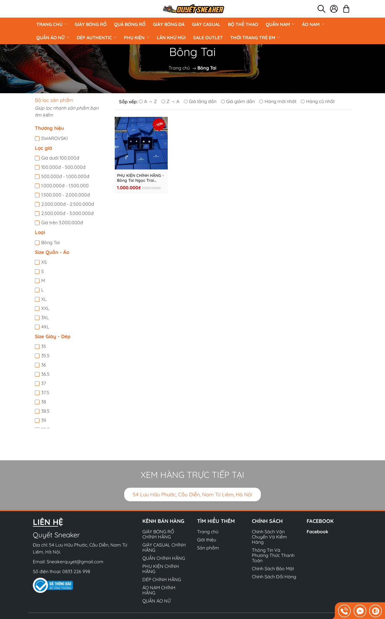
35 (43, 346)
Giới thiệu (206, 540)
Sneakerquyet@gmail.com (75, 561)
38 (43, 402)
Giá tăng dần (200, 101)
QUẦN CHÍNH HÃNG (163, 558)
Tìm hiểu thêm (216, 521)
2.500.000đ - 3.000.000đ (67, 213)
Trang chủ (51, 24)
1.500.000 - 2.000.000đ (65, 195)
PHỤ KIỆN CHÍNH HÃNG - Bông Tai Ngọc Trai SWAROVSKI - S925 (140, 178)
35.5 (45, 355)
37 (43, 383)
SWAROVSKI (54, 138)
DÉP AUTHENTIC (96, 37)
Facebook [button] (320, 521)
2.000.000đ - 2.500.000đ (67, 204)
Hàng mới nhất (277, 101)
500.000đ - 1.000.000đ (65, 176)
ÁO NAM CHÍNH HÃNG (158, 590)
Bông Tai (50, 242)
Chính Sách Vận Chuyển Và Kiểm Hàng (269, 537)
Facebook (317, 531)
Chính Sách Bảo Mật (273, 568)
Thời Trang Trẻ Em (255, 37)
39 (43, 420)
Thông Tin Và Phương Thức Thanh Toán (273, 555)
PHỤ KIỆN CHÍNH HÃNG (160, 568)
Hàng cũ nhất (318, 101)
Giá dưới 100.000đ (60, 158)
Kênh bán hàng (163, 521)
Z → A (170, 101)
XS (44, 262)
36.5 (45, 374)
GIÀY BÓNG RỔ (91, 24)
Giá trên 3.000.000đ (62, 222)
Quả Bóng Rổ (130, 24)
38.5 (45, 411)
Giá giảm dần (238, 101)
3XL (45, 317)
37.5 (45, 392)
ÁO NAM (313, 24)
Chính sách (267, 521)
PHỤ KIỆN (136, 37)
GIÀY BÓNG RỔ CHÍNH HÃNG (158, 534)
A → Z (148, 101)
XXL (45, 308)
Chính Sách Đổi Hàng (274, 576)
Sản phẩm (208, 548)
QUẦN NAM (280, 24)
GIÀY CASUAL (206, 24)
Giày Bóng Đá (168, 24)
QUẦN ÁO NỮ (52, 37)
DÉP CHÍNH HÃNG (161, 579)
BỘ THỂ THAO (243, 24)
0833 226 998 (76, 571)
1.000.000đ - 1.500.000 (65, 185)
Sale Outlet (208, 37)
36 (43, 365)
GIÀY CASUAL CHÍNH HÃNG (164, 547)
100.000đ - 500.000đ (63, 167)
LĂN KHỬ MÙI (171, 37)
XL (44, 299)
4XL (45, 327)
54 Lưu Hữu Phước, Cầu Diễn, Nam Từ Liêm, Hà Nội (192, 494)
